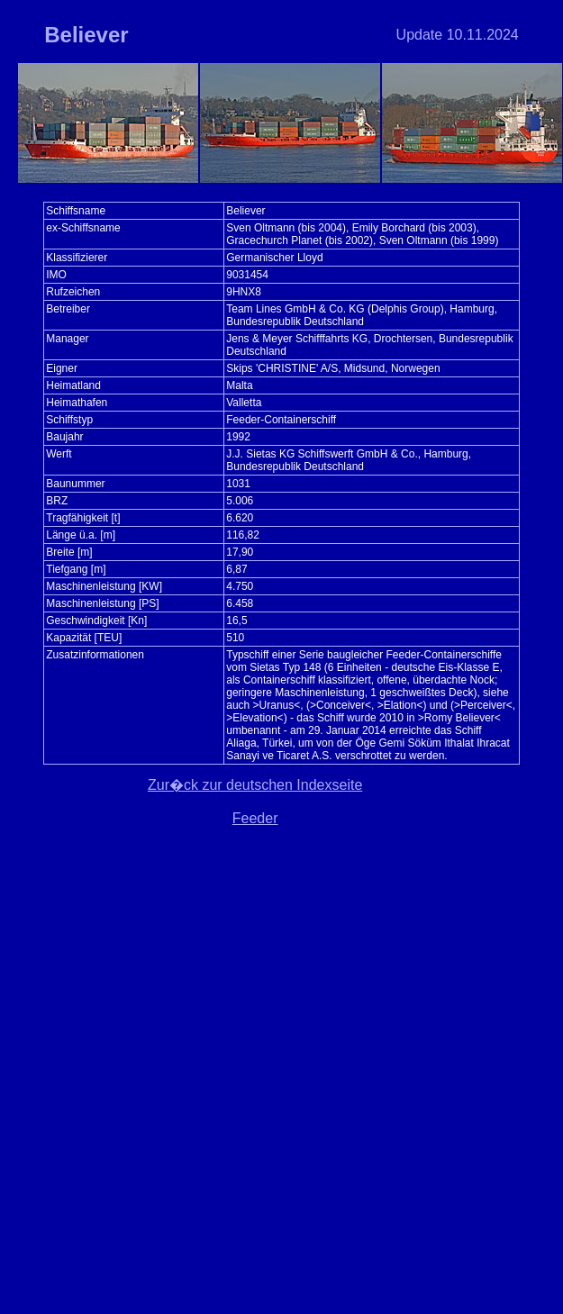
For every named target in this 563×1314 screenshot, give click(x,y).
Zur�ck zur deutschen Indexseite (255, 785)
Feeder (255, 818)
